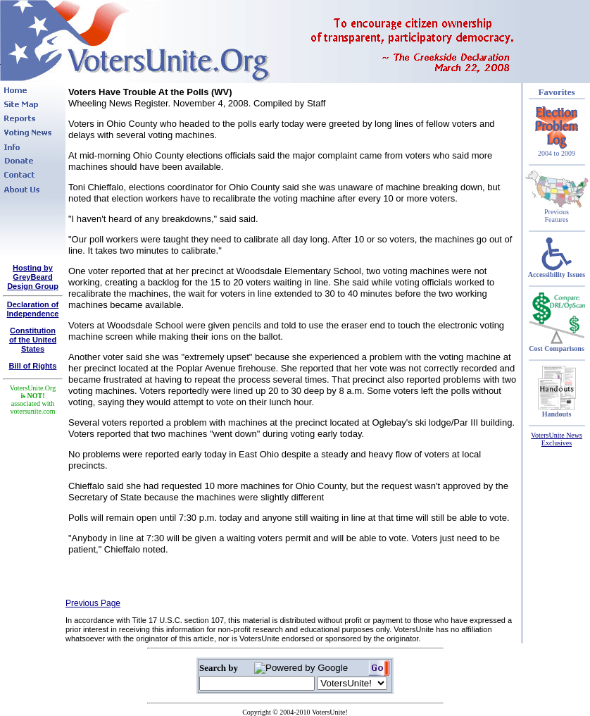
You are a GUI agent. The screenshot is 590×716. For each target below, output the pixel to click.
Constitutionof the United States (32, 339)
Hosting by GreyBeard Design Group (32, 277)
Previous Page (92, 603)
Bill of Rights (33, 366)
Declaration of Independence (33, 309)
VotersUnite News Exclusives (556, 439)
